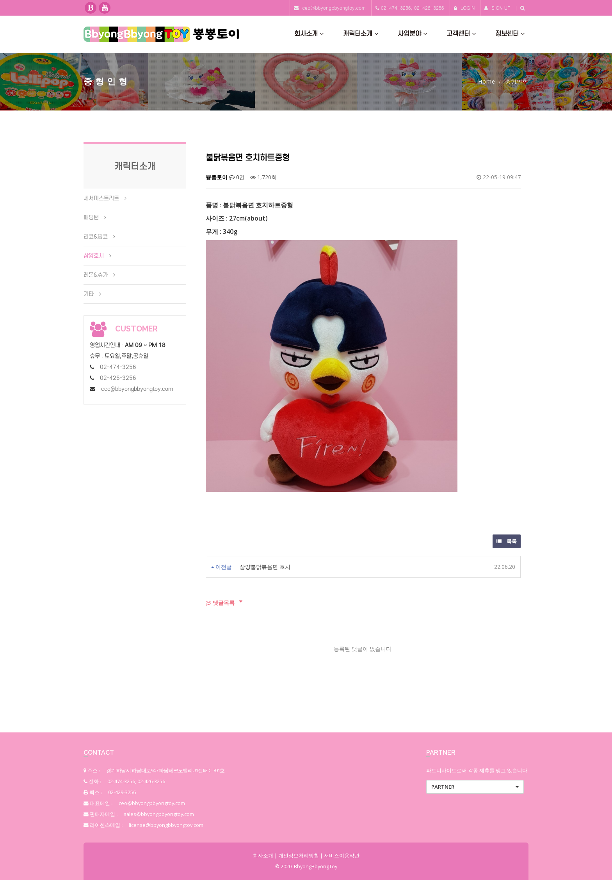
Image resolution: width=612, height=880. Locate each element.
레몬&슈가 (96, 274)
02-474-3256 (118, 367)
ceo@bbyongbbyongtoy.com (334, 7)
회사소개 (309, 34)
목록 (506, 541)
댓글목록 (220, 602)
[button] (475, 787)
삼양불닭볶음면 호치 (265, 566)
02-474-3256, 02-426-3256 (412, 7)
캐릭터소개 (360, 34)
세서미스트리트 (101, 198)
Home (486, 81)
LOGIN (464, 7)
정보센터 (510, 34)
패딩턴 (91, 217)
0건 (237, 177)
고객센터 (461, 34)
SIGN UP (497, 7)
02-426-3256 (118, 377)
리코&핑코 (96, 236)
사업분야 (412, 34)
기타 (89, 293)
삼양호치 (94, 255)
